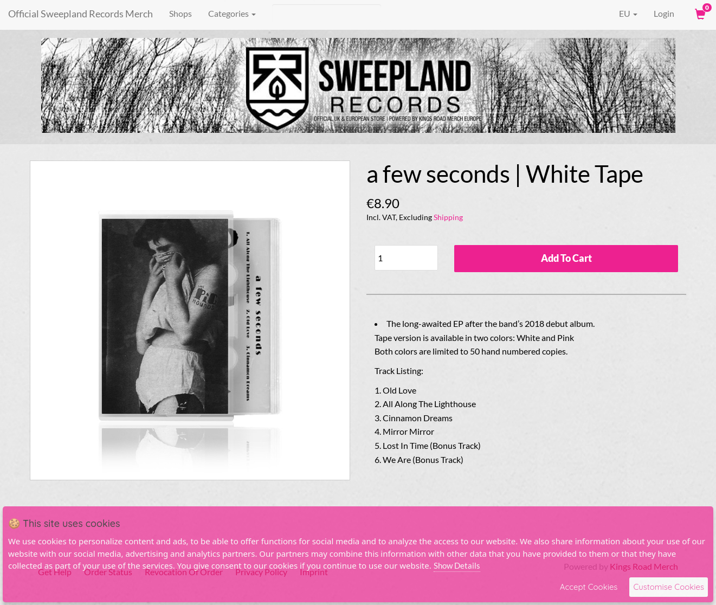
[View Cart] (699, 13)
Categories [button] (232, 13)
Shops (180, 13)
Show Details (457, 565)
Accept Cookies (589, 587)
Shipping (448, 217)
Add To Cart (566, 258)
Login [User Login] (664, 13)
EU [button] (620, 14)
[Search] (326, 13)
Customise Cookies (668, 587)
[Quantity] (406, 258)
